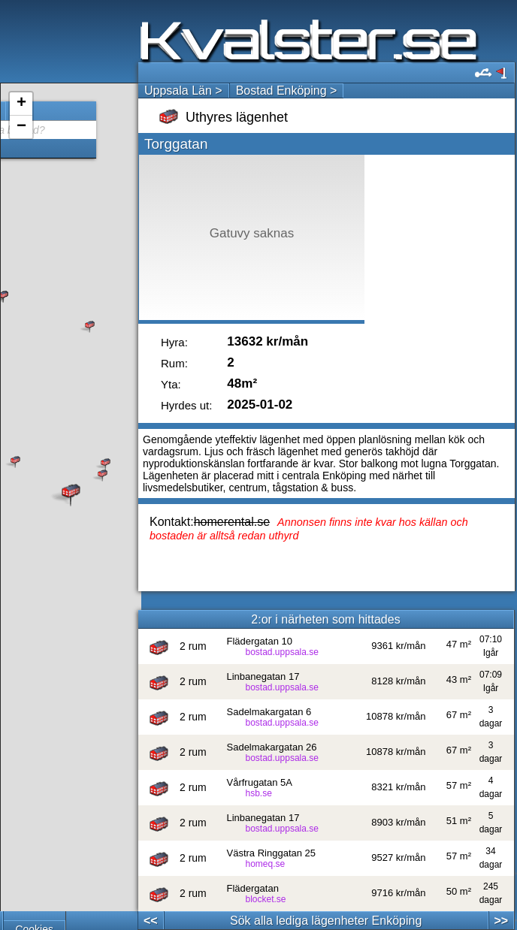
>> (501, 920)
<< (151, 920)
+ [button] (21, 103)
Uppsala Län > (183, 90)
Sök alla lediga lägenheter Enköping (326, 920)
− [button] (21, 127)
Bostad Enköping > (286, 90)
